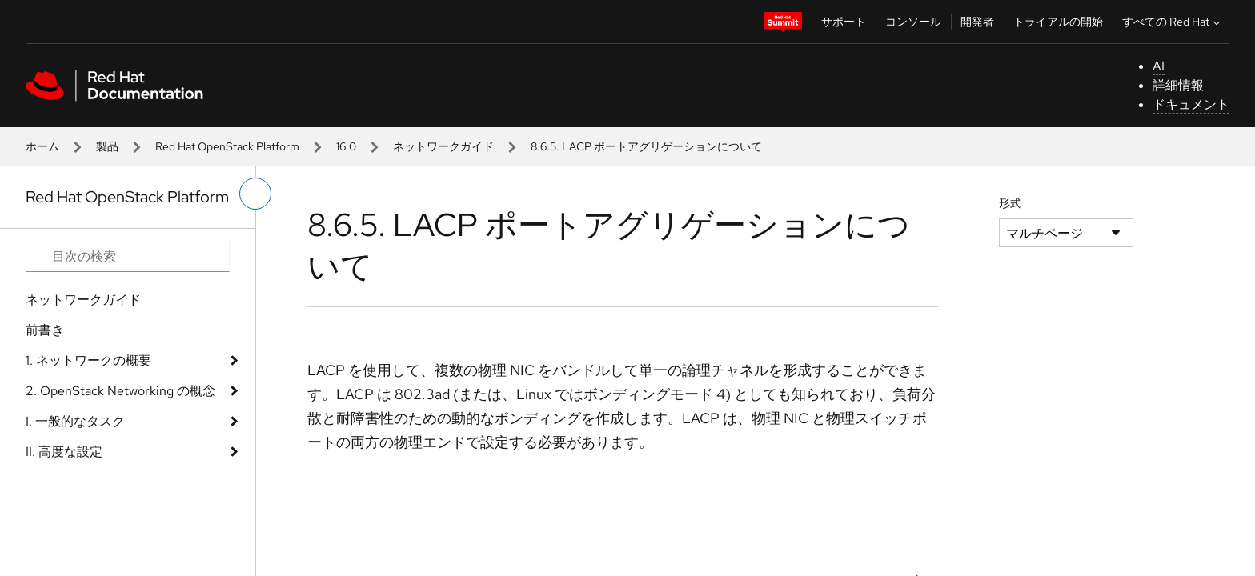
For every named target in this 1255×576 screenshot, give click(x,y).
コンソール (913, 21)
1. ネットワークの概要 (88, 360)
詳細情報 (1178, 85)
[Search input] (128, 257)
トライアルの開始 (1058, 21)
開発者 (977, 21)
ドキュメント (1191, 104)
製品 (107, 146)
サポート (843, 21)
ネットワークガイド (443, 146)
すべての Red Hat (1173, 21)
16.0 (346, 146)
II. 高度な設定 (64, 451)
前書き (45, 330)
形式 (1010, 203)
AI (1159, 66)
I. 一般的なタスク (75, 421)
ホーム (42, 146)
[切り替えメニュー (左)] (255, 194)
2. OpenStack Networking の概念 (120, 390)
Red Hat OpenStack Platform (227, 146)
